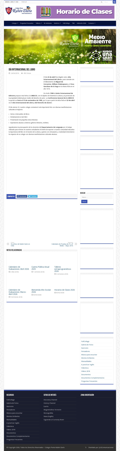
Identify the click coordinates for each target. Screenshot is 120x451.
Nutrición (84, 348)
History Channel (49, 403)
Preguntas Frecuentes (26, 23)
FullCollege (66, 23)
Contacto (91, 23)
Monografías (48, 413)
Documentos (86, 375)
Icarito (46, 406)
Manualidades (86, 361)
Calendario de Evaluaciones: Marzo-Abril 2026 (17, 292)
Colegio (14, 23)
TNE (73, 23)
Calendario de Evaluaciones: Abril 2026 (19, 268)
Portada (8, 23)
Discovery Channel (50, 400)
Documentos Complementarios (92, 378)
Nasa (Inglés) (48, 416)
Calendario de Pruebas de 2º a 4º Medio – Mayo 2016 (62, 244)
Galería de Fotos (87, 345)
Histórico (57, 23)
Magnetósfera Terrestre (52, 410)
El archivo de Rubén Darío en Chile (22, 244)
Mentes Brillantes (87, 358)
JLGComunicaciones (106, 447)
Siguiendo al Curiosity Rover (54, 420)
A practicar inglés (87, 365)
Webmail (24, 2)
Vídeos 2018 (85, 371)
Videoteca (84, 368)
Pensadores (85, 351)
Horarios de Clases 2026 (64, 290)
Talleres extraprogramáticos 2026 (62, 269)
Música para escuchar (89, 355)
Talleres (38, 23)
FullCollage (85, 341)
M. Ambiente (48, 23)
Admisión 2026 (81, 23)
